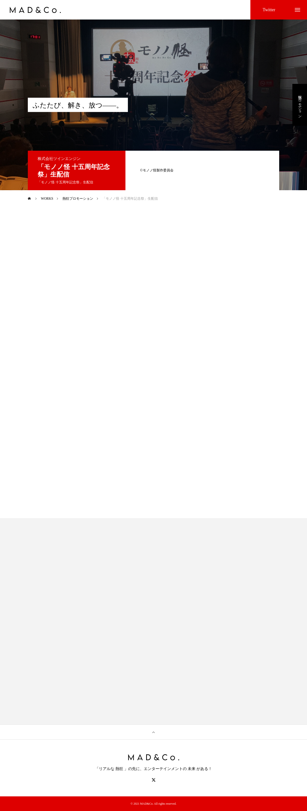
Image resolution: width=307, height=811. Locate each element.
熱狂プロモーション (300, 105)
